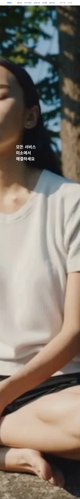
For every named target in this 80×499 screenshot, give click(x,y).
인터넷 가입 (37, 3)
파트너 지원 (62, 3)
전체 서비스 (52, 3)
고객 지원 (70, 3)
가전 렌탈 (44, 3)
